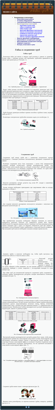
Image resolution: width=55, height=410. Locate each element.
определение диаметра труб (28, 35)
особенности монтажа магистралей (31, 33)
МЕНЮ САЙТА (10, 12)
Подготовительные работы (25, 19)
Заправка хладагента (23, 43)
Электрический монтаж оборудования (29, 22)
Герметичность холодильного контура (29, 40)
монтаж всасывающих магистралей (31, 32)
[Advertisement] (27, 141)
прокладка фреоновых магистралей (31, 30)
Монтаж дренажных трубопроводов (28, 38)
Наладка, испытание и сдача (26, 44)
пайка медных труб (26, 28)
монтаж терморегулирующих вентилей (32, 36)
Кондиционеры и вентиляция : (24, 17)
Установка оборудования (24, 20)
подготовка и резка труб (27, 25)
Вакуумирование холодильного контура (29, 41)
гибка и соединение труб (27, 27)
